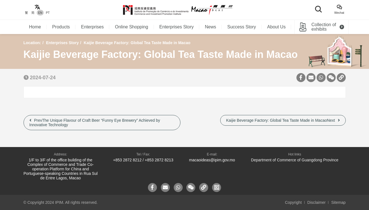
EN (40, 12)
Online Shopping (131, 26)
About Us (276, 26)
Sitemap (338, 202)
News (210, 26)
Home (35, 26)
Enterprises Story (176, 26)
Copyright (293, 202)
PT (48, 12)
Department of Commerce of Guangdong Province (294, 160)
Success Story (241, 26)
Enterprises (92, 26)
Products (61, 26)
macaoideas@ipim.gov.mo (212, 160)
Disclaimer (316, 202)
